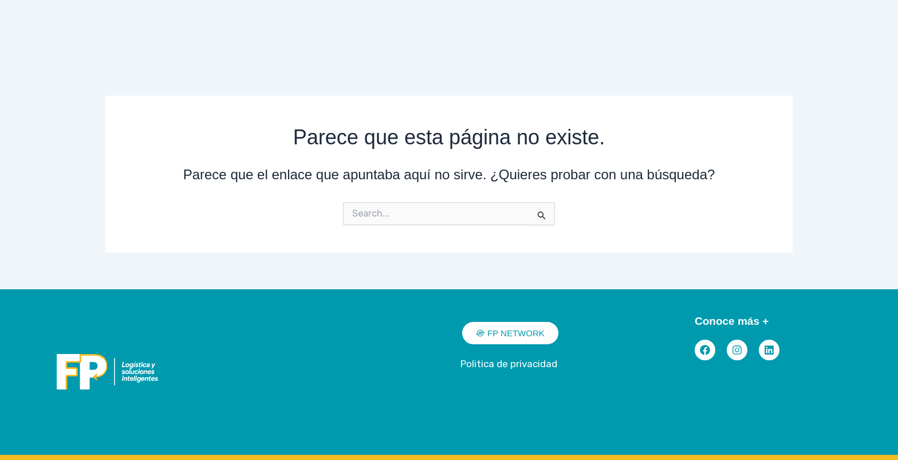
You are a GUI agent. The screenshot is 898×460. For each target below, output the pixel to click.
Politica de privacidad (508, 363)
